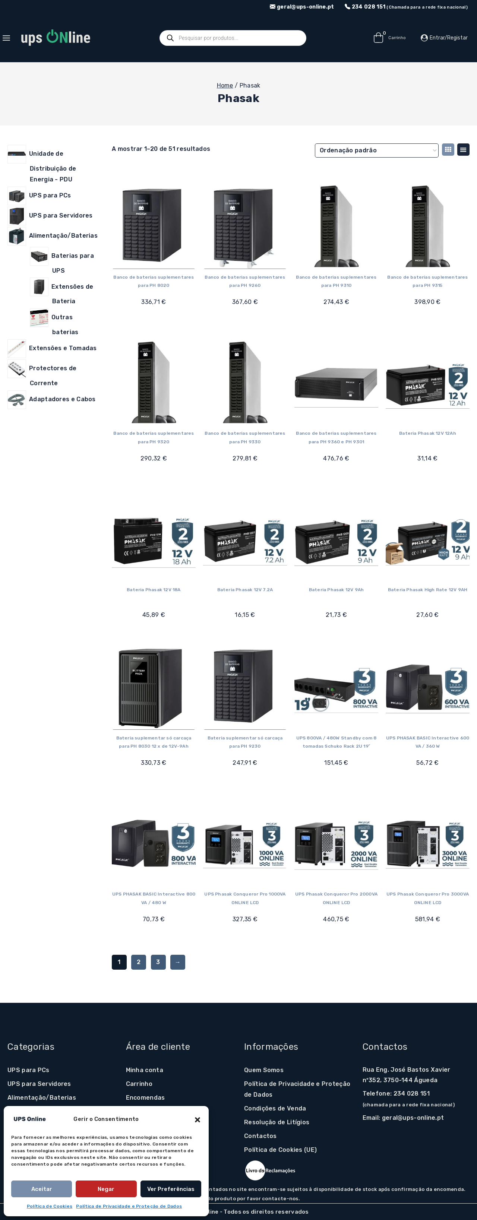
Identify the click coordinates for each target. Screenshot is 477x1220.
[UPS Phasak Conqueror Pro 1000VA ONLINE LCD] (245, 844)
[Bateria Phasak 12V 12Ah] (428, 383)
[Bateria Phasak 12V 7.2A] (245, 540)
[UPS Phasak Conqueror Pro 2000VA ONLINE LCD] (336, 844)
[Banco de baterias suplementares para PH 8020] (154, 227)
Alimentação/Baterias (41, 1097)
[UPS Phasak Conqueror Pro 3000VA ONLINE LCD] (428, 844)
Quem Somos (264, 1070)
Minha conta (144, 1070)
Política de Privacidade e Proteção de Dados (129, 1206)
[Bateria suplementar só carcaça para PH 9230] (245, 688)
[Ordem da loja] (377, 150)
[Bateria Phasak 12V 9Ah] (336, 540)
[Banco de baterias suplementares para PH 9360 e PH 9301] (336, 383)
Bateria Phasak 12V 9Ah (336, 589)
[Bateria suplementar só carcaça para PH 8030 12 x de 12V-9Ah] (154, 688)
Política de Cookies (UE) (280, 1149)
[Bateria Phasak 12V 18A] (154, 540)
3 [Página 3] (158, 962)
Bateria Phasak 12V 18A (153, 589)
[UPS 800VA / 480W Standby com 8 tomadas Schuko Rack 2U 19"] (336, 688)
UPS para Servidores (39, 1083)
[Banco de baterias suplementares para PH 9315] (428, 227)
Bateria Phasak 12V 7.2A (245, 589)
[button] (197, 1119)
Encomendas (145, 1097)
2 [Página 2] (138, 962)
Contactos (260, 1136)
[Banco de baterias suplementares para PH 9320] (154, 383)
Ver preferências (171, 1189)
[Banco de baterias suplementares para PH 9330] (245, 383)
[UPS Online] (55, 38)
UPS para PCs (28, 1070)
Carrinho (139, 1083)
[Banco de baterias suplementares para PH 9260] (245, 227)
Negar (106, 1189)
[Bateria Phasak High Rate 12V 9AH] (428, 540)
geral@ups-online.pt (413, 1117)
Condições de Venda (275, 1108)
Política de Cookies (50, 1206)
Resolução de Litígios (276, 1122)
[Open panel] (10, 38)
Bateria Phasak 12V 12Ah (427, 433)
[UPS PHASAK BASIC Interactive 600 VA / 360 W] (428, 688)
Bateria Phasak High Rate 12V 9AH (427, 589)
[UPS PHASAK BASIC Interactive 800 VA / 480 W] (154, 844)
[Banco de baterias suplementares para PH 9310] (336, 227)
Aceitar (41, 1189)
